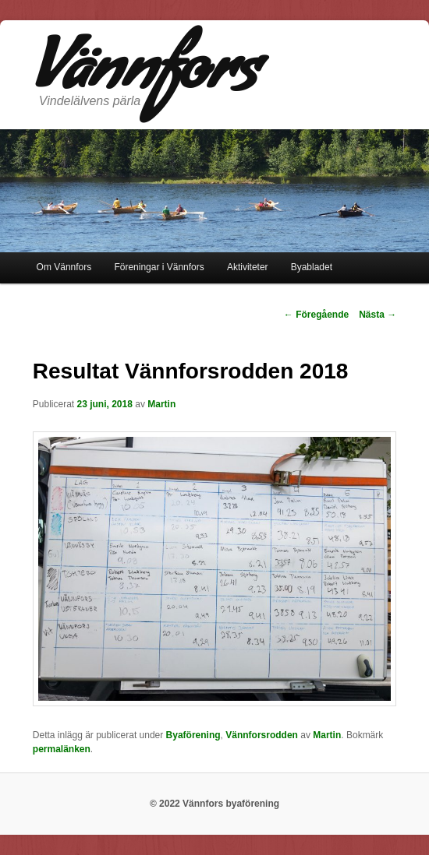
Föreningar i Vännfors (159, 267)
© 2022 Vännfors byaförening (214, 803)
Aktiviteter (247, 267)
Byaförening (193, 735)
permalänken (61, 749)
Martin (161, 404)
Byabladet (311, 267)
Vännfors (145, 77)
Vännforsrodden (261, 735)
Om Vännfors (64, 267)
